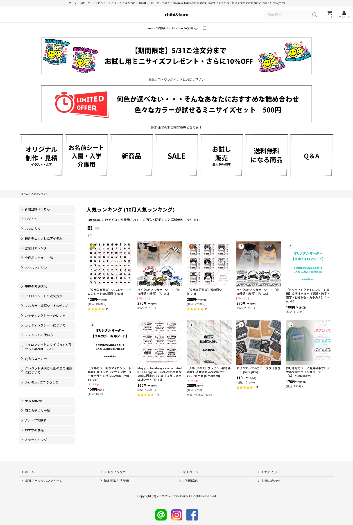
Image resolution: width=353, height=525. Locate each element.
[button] (237, 34)
